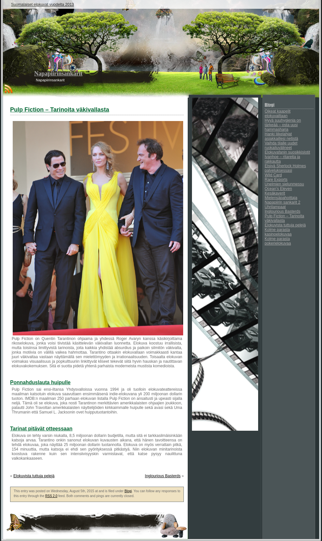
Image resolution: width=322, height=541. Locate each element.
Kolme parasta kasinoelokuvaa (278, 232)
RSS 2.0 (51, 496)
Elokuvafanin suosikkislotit (287, 152)
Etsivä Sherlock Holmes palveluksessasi (285, 168)
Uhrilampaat (275, 207)
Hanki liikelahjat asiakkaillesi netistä (281, 136)
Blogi (128, 491)
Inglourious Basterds (163, 476)
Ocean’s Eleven (278, 188)
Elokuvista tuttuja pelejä (33, 476)
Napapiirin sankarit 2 (282, 202)
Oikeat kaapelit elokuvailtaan (277, 113)
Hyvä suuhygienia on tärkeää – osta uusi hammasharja (283, 125)
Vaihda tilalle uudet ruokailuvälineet (281, 145)
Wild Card (273, 175)
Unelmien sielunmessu (284, 184)
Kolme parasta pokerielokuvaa (278, 241)
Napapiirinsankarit (58, 73)
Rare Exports (276, 179)
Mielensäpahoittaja (281, 198)
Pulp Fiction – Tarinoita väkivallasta (284, 218)
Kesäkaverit (275, 193)
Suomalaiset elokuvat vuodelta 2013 (42, 4)
